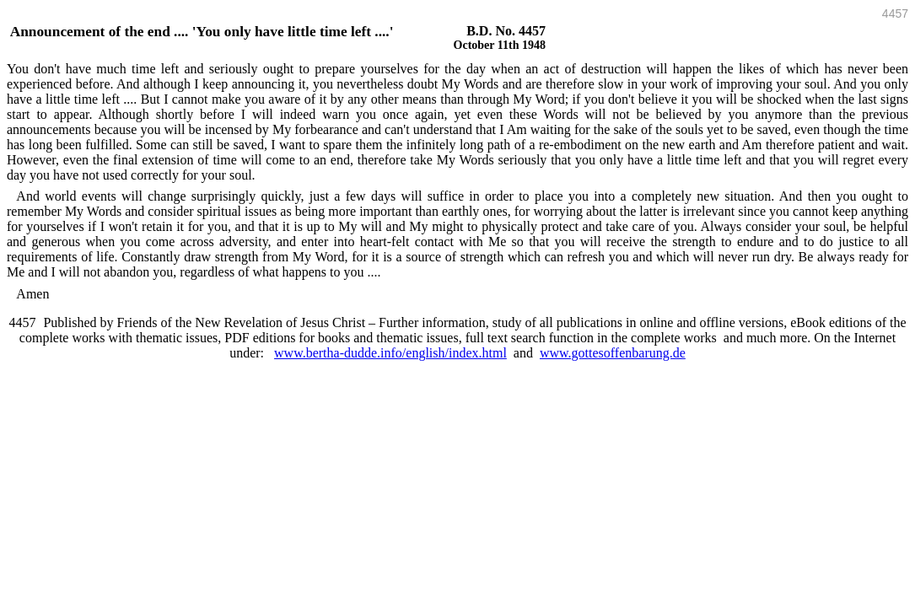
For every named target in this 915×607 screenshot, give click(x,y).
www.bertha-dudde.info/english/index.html (390, 353)
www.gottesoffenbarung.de (613, 353)
